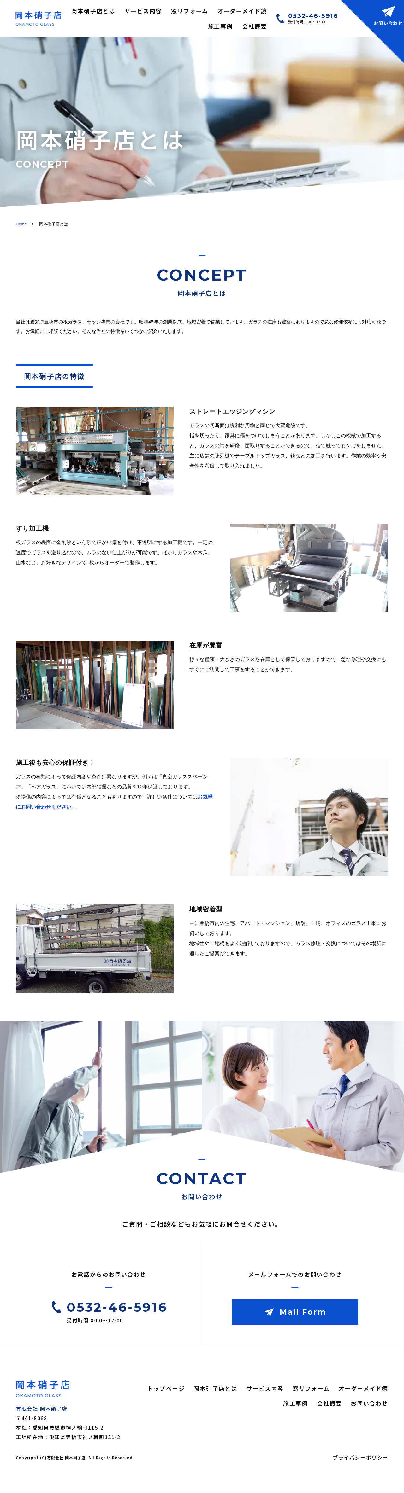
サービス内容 (143, 11)
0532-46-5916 (313, 16)
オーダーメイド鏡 (242, 11)
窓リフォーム (189, 11)
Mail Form (303, 1311)
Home (21, 224)
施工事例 (220, 26)
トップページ (166, 1388)
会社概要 (254, 26)
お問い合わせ (369, 1403)
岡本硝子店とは (93, 11)
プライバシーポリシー (360, 1457)
